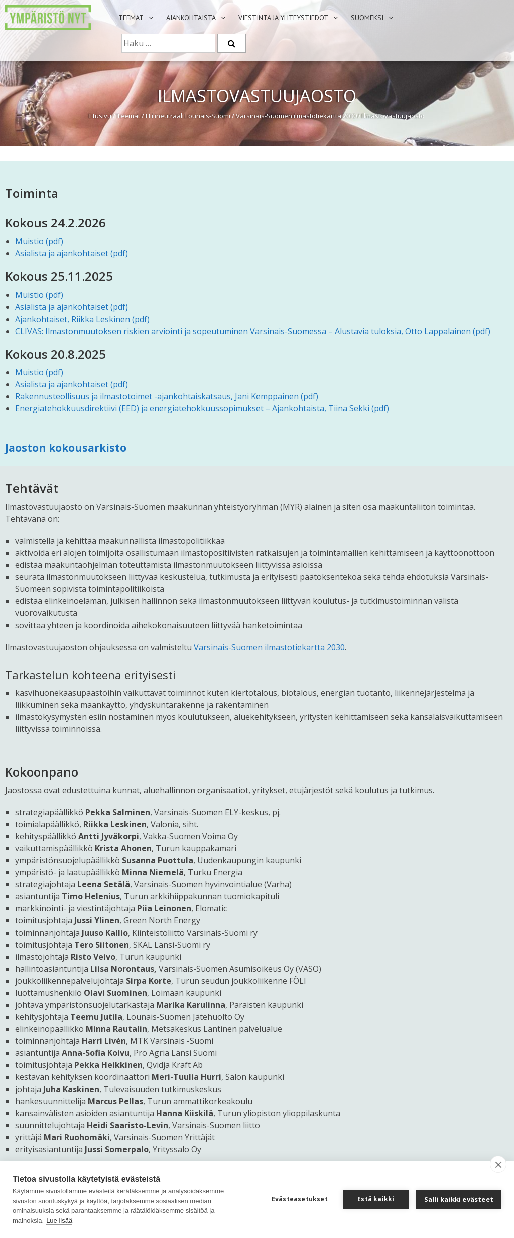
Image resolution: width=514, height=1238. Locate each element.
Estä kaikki (375, 1199)
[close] (498, 1164)
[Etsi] (231, 43)
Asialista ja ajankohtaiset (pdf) (71, 253)
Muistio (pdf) (39, 241)
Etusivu (100, 115)
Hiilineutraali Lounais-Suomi (188, 115)
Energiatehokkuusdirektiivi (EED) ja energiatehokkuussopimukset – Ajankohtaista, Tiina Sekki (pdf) (202, 408)
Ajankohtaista (191, 17)
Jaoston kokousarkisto (65, 448)
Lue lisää (59, 1220)
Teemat (131, 17)
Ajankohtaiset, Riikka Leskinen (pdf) (82, 319)
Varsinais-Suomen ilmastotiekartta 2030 (296, 115)
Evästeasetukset (300, 1199)
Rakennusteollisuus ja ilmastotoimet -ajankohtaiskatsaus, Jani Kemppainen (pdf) (166, 396)
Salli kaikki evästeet (458, 1199)
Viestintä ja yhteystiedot (283, 17)
